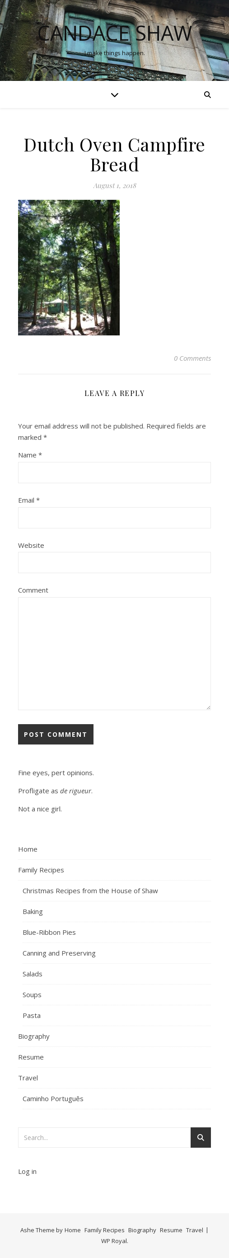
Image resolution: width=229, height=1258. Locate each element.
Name (30, 454)
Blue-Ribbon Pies (49, 932)
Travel (28, 1077)
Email (29, 499)
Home (27, 848)
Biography (34, 1036)
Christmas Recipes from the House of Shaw (90, 890)
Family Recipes (41, 869)
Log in (27, 1171)
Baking (33, 911)
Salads (32, 973)
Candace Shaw (114, 33)
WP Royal (114, 1241)
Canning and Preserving (59, 952)
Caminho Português (53, 1098)
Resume (31, 1056)
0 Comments (192, 358)
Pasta (32, 1015)
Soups (32, 994)
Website (31, 545)
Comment (33, 589)
